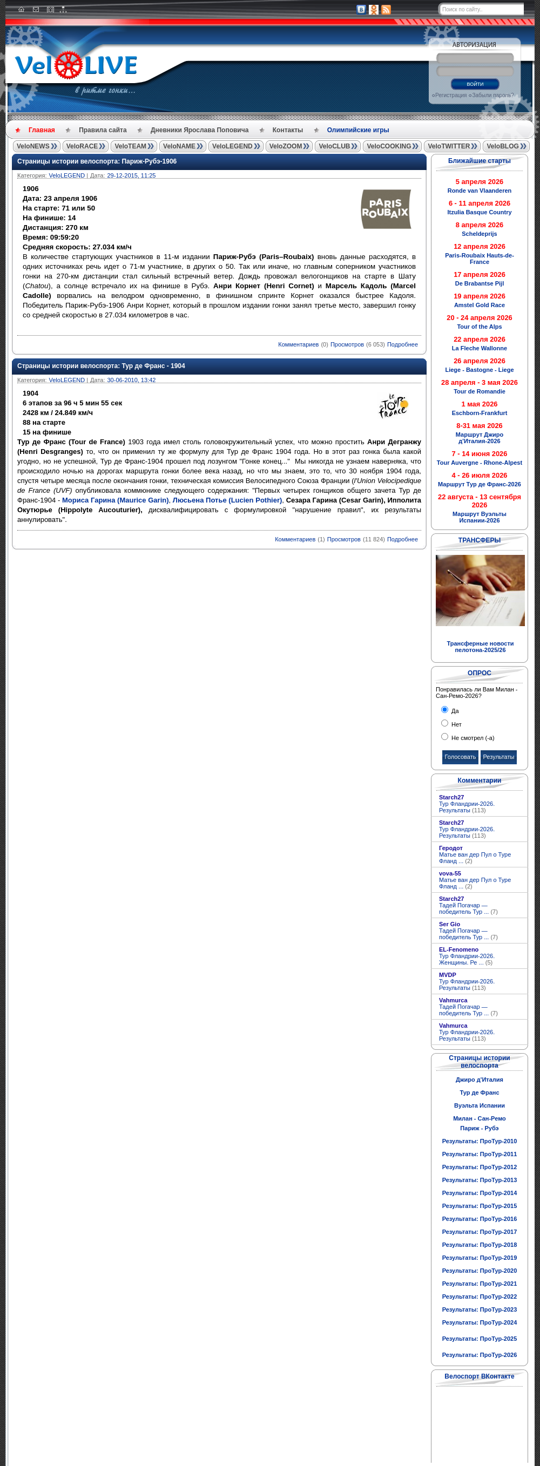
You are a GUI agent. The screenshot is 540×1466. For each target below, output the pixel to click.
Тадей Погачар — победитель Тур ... (468, 908)
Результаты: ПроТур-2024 (479, 1322)
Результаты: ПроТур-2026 (479, 1355)
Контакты (288, 130)
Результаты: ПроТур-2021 (479, 1283)
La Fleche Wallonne (479, 348)
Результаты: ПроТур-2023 (479, 1309)
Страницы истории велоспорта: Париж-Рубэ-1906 (97, 161)
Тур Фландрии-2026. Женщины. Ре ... (467, 959)
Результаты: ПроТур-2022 (479, 1296)
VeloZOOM (285, 146)
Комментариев (298, 344)
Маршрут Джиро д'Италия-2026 (479, 437)
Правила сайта (102, 130)
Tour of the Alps (479, 326)
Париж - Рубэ (479, 1128)
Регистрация (451, 95)
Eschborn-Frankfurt (480, 413)
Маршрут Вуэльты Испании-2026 (480, 517)
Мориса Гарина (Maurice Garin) (115, 500)
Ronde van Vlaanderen (480, 190)
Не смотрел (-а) (472, 738)
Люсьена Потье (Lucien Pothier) (227, 500)
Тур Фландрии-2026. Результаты (467, 806)
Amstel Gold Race (479, 305)
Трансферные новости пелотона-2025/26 (480, 646)
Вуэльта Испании (479, 1105)
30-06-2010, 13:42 (131, 380)
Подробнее (402, 344)
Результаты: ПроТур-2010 (479, 1141)
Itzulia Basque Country (479, 212)
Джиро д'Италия (479, 1079)
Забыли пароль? (493, 95)
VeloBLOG (502, 146)
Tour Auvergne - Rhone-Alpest (479, 462)
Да (454, 711)
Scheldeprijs (479, 233)
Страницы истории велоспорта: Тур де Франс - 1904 (101, 366)
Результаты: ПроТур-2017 (479, 1232)
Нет (456, 724)
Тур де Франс (479, 1092)
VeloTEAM (130, 146)
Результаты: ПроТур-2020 (479, 1270)
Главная (42, 130)
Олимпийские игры (358, 130)
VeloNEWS (33, 146)
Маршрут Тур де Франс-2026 (479, 484)
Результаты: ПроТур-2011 (479, 1154)
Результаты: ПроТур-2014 (479, 1193)
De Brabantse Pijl (479, 283)
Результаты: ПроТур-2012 (479, 1167)
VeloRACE (82, 146)
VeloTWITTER (449, 146)
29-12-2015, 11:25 (131, 175)
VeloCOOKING (389, 146)
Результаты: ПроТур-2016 (479, 1219)
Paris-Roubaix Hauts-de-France (479, 258)
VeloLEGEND (232, 146)
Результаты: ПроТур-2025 (479, 1338)
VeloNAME (179, 146)
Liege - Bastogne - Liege (479, 369)
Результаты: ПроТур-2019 (479, 1257)
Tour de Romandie (479, 391)
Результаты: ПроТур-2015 (479, 1206)
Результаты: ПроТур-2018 (479, 1244)
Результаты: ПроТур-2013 (479, 1180)
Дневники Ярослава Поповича (199, 130)
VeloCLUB (334, 146)
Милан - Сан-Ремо (479, 1118)
